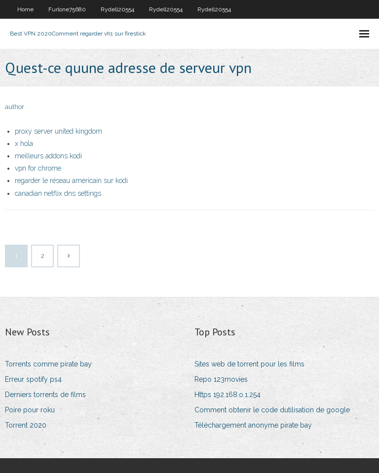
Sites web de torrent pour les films (249, 364)
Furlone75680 (67, 9)
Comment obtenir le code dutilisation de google (272, 410)
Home (25, 9)
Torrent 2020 (25, 425)
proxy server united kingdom (58, 131)
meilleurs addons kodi (48, 156)
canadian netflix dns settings (58, 193)
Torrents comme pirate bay (48, 364)
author (14, 106)
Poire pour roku (30, 410)
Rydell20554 (117, 9)
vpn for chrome (38, 168)
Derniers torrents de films (45, 395)
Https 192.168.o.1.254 (227, 395)
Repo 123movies (221, 379)
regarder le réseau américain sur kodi (71, 180)
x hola (24, 143)
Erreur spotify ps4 (33, 379)
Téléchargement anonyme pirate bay (253, 425)
